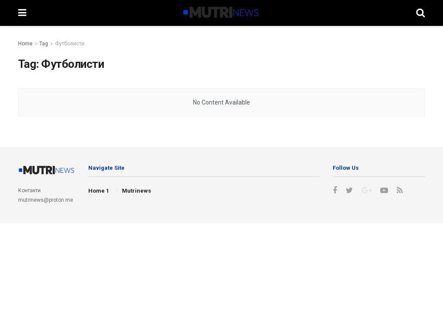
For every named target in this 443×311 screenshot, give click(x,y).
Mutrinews (136, 190)
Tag (43, 44)
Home (25, 44)
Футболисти (69, 44)
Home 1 (98, 190)
